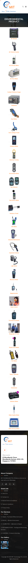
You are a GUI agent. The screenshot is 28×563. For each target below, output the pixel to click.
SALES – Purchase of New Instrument (12, 517)
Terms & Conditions (7, 504)
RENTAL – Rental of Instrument (10, 520)
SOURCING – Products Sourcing (11, 533)
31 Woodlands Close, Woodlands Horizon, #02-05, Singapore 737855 (13, 459)
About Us (5, 493)
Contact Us (5, 497)
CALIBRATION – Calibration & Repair (12, 524)
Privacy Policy (6, 508)
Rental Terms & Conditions (9, 500)
